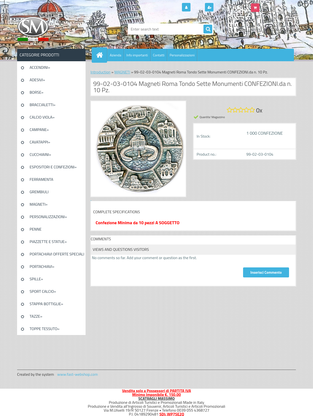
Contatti (159, 55)
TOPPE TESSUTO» (44, 329)
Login (197, 7)
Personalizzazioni (182, 55)
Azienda (115, 55)
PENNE (36, 229)
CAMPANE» (39, 129)
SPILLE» (36, 279)
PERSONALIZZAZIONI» (48, 217)
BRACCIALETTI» (43, 105)
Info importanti (137, 55)
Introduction (100, 72)
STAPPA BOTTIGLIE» (46, 304)
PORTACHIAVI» (42, 266)
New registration (229, 7)
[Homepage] (101, 55)
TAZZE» (36, 316)
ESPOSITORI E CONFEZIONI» (53, 167)
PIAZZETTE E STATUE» (48, 241)
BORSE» (36, 92)
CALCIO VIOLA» (42, 117)
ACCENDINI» (40, 67)
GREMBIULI (39, 192)
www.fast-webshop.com (77, 374)
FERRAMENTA (41, 179)
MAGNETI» (38, 204)
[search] (207, 29)
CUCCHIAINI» (40, 154)
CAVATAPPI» (40, 142)
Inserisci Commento (266, 272)
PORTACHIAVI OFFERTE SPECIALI (57, 254)
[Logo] (50, 29)
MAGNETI (122, 72)
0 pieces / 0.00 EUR (277, 6)
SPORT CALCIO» (43, 291)
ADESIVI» (37, 80)
